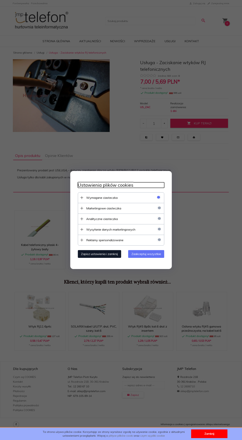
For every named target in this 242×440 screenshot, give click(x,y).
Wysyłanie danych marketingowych (110, 229)
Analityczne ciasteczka (102, 219)
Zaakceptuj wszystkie (146, 254)
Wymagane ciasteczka (101, 198)
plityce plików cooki (121, 435)
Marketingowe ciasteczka (103, 208)
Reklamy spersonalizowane (104, 240)
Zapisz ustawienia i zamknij (99, 254)
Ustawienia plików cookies (105, 185)
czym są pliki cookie (152, 435)
